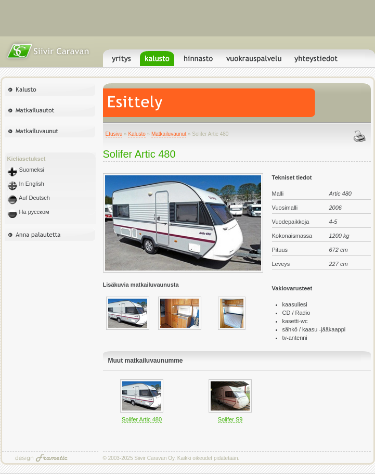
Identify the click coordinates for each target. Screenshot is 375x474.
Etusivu (114, 134)
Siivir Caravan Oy (154, 458)
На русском (28, 212)
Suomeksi (25, 169)
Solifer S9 (230, 419)
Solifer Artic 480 (142, 419)
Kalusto (136, 134)
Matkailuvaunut (168, 134)
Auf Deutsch (28, 198)
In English (25, 184)
